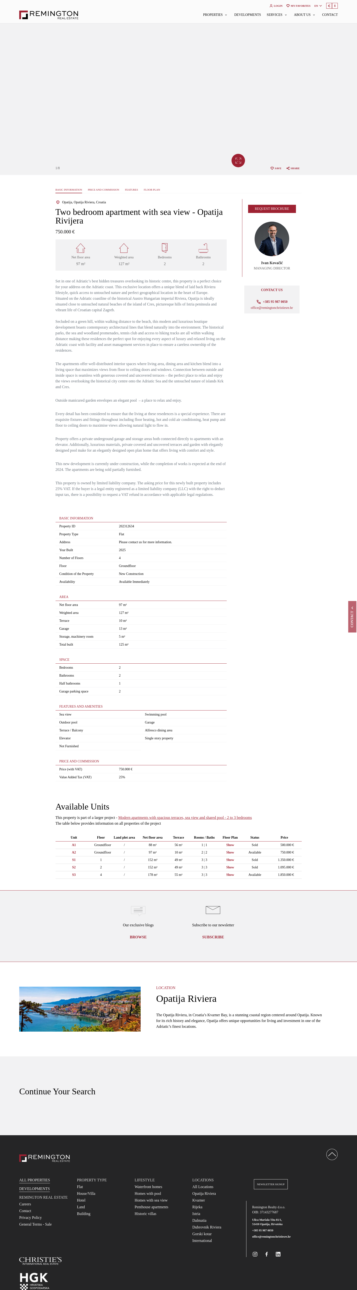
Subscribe (213, 937)
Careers (25, 1204)
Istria (196, 1214)
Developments (247, 15)
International (202, 1241)
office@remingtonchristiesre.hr (272, 308)
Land (81, 1207)
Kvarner (198, 1200)
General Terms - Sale (35, 1224)
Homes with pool (148, 1193)
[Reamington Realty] (44, 1158)
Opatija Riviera (204, 1193)
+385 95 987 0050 (262, 1230)
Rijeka (197, 1207)
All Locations (202, 1187)
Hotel (81, 1200)
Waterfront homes (148, 1187)
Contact (330, 15)
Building (83, 1214)
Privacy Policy (30, 1217)
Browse (138, 937)
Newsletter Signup (271, 1184)
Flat (80, 1187)
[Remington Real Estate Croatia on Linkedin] (278, 1254)
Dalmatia (199, 1220)
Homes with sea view (151, 1200)
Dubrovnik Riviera (206, 1227)
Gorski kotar (202, 1234)
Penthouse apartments (151, 1207)
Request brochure (272, 209)
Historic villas (145, 1214)
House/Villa (86, 1193)
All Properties (34, 1180)
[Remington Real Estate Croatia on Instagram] (255, 1254)
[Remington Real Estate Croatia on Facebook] (266, 1254)
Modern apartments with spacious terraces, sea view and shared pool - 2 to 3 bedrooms (185, 818)
